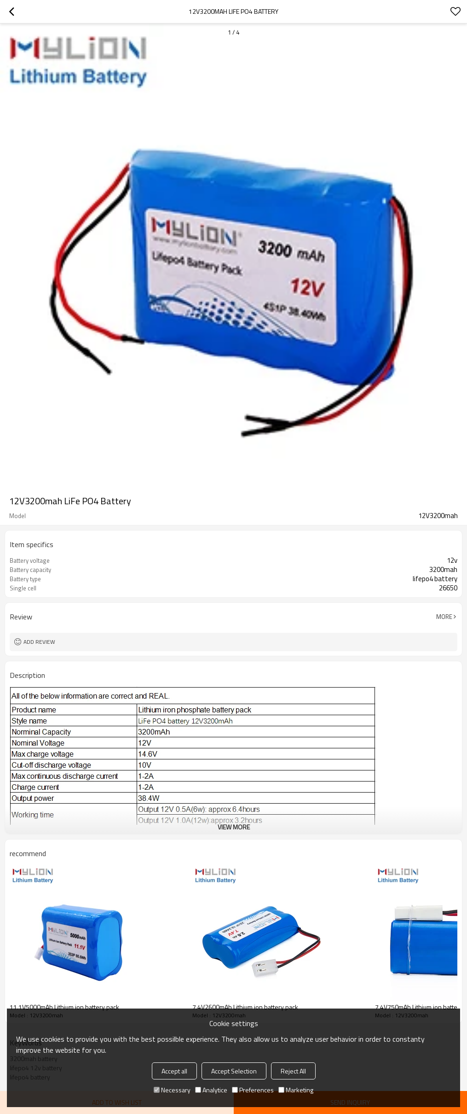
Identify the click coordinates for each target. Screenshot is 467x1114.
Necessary (172, 1090)
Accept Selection (234, 1071)
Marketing (295, 1090)
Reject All (293, 1071)
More (444, 616)
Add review (39, 641)
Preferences (253, 1090)
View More (234, 827)
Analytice (211, 1090)
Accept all (174, 1071)
